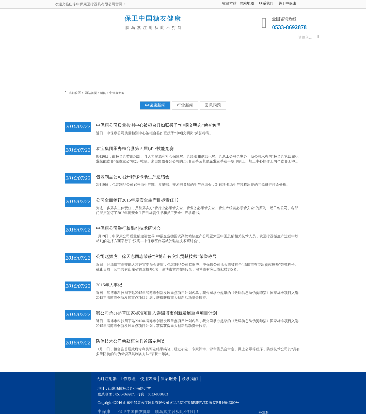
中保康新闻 (119, 92)
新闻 (106, 92)
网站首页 (93, 92)
